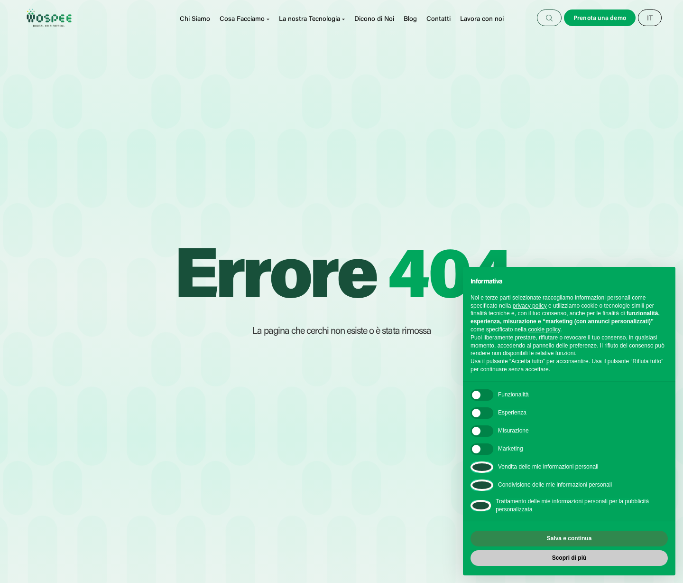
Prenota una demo (599, 18)
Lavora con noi (482, 19)
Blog (410, 19)
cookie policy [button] (544, 329)
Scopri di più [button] (569, 558)
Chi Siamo (195, 19)
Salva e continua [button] (569, 538)
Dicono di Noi (374, 19)
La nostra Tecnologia (309, 19)
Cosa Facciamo (242, 19)
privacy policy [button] (530, 305)
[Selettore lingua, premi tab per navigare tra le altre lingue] (649, 18)
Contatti (438, 19)
